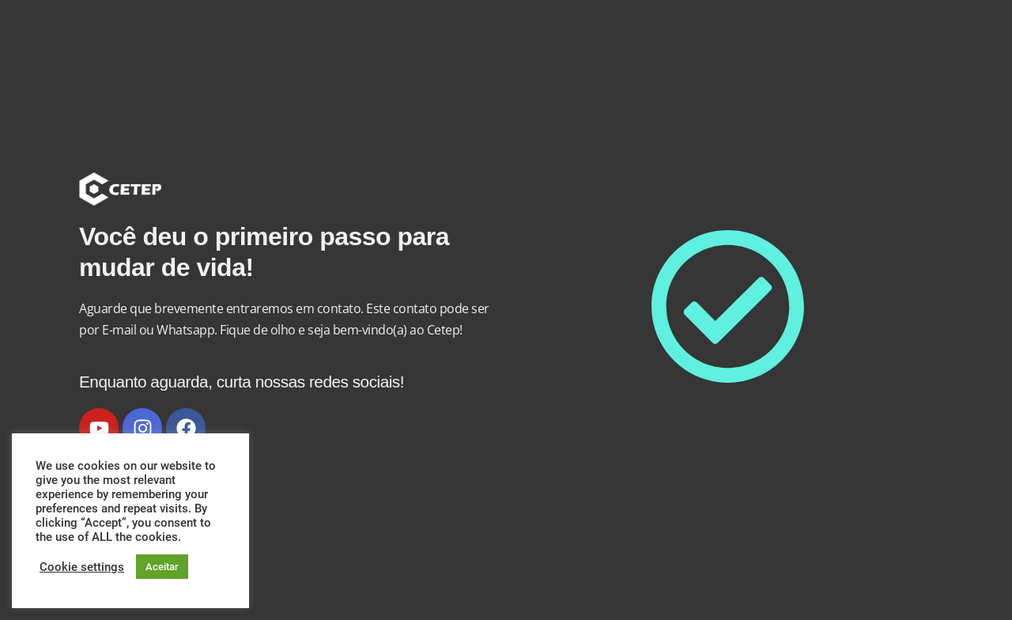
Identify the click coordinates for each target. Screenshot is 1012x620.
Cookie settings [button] (82, 567)
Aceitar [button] (162, 567)
